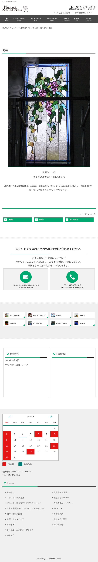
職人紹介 (10, 535)
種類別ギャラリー (61, 498)
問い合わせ (58, 525)
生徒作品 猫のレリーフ (16, 365)
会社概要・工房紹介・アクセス (20, 530)
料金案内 (10, 525)
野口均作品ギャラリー (63, 503)
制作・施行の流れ (14, 514)
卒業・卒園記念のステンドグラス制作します (26, 508)
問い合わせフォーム (83, 13)
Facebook (58, 508)
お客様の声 (58, 514)
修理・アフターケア (15, 519)
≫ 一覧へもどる (87, 214)
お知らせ (10, 492)
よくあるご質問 (63, 13)
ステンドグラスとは (15, 498)
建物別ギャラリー (61, 492)
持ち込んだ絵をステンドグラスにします (24, 503)
